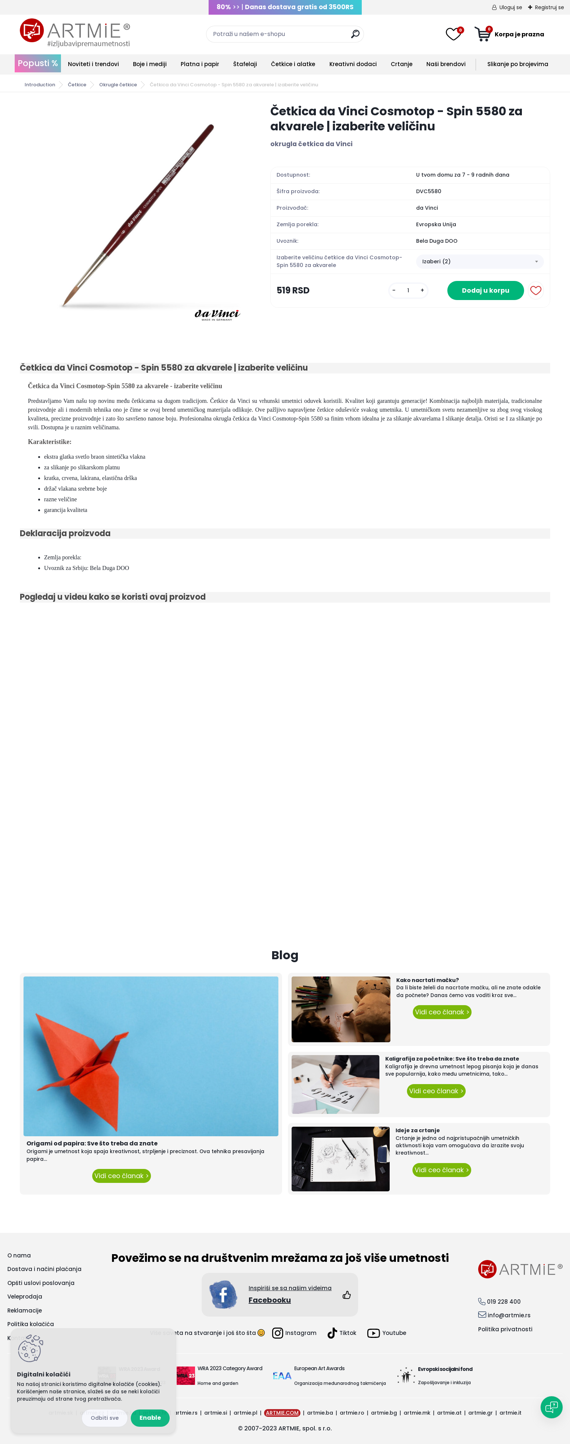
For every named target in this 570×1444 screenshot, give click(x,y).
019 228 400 (504, 1302)
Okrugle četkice (118, 84)
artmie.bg (384, 1412)
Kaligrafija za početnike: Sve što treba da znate (452, 1058)
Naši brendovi (446, 64)
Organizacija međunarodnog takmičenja (340, 1383)
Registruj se (549, 7)
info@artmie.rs (509, 1315)
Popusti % (38, 63)
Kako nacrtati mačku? (427, 980)
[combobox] (480, 261)
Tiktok (342, 1333)
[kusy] (408, 290)
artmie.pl (245, 1412)
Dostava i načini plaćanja (44, 1269)
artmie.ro (352, 1412)
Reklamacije (24, 1310)
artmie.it (510, 1412)
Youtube (386, 1333)
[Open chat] (552, 1407)
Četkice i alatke (293, 64)
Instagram (294, 1333)
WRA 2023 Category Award (230, 1368)
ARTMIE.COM (282, 1412)
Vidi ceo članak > (121, 1176)
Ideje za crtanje (418, 1130)
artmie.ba (320, 1412)
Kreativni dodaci (353, 64)
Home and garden (218, 1383)
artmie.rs (186, 1412)
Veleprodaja (24, 1296)
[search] (355, 37)
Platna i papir (200, 64)
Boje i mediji (150, 64)
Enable (150, 1418)
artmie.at (449, 1412)
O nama (19, 1255)
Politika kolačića (30, 1324)
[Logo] (75, 33)
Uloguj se (510, 7)
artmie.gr (480, 1412)
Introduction (40, 84)
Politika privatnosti (505, 1329)
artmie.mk (417, 1412)
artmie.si (215, 1412)
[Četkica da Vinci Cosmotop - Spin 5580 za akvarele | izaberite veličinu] (133, 214)
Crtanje (401, 64)
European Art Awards (319, 1368)
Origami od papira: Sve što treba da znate (92, 1143)
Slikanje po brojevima (517, 64)
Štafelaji (245, 64)
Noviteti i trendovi (93, 64)
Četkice (77, 84)
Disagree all (105, 1418)
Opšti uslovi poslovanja (41, 1283)
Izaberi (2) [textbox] (436, 261)
